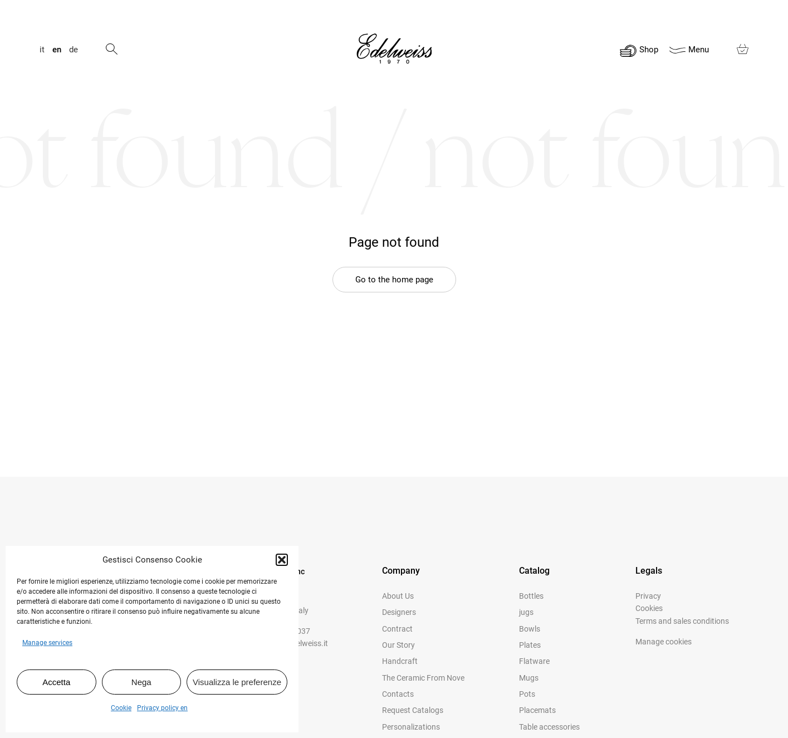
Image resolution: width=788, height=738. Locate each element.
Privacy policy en (162, 708)
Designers (399, 612)
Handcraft (400, 661)
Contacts (398, 694)
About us (398, 596)
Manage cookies (663, 641)
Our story (398, 645)
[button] (281, 559)
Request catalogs (412, 710)
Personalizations (411, 726)
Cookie (121, 708)
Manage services (47, 643)
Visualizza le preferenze (237, 682)
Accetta (56, 682)
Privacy (648, 596)
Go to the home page (394, 280)
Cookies (649, 608)
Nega (141, 682)
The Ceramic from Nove (423, 677)
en (56, 50)
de (73, 50)
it (42, 50)
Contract (397, 628)
